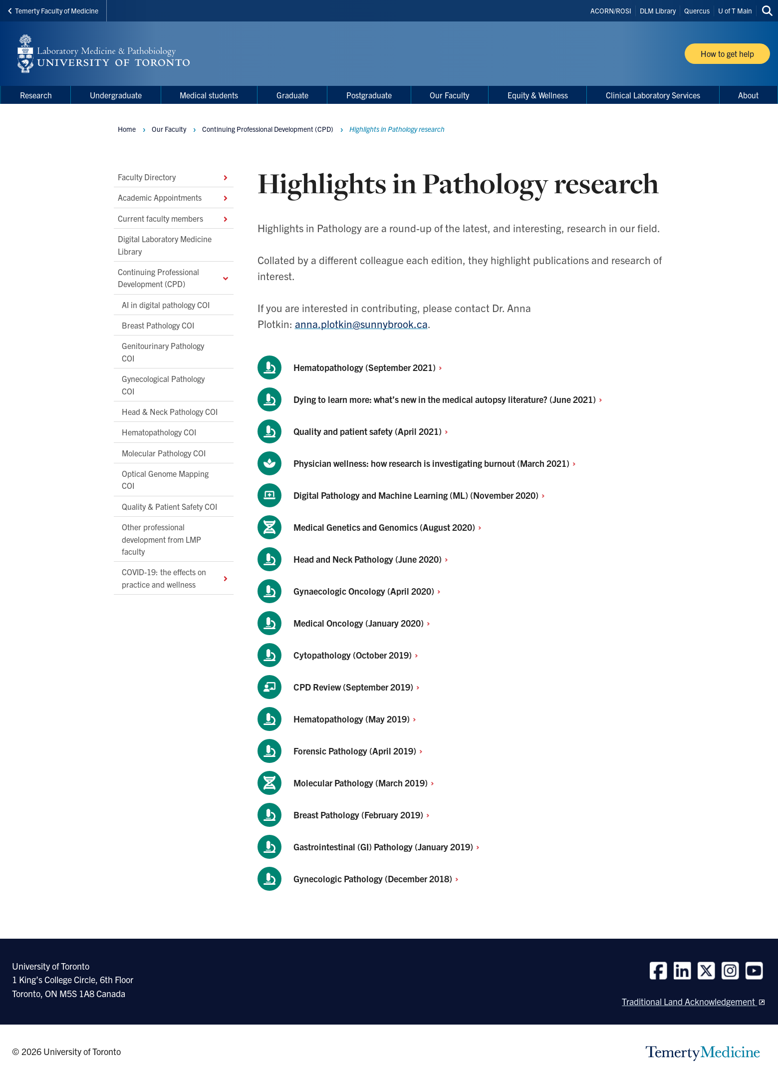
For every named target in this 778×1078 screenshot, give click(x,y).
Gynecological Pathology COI (163, 384)
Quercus (697, 10)
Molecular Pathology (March (366, 782)
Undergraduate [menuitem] (116, 95)
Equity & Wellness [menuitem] (538, 95)
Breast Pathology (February (364, 814)
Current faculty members (174, 218)
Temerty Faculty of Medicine (53, 10)
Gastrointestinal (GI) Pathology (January (389, 846)
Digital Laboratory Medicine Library (165, 245)
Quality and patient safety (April (373, 431)
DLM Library (658, 10)
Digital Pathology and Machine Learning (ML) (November (421, 495)
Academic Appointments (174, 197)
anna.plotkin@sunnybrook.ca (361, 323)
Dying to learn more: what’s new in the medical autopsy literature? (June (450, 399)
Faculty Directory (174, 177)
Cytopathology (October (358, 655)
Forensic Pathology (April (360, 750)
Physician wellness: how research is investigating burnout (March (437, 463)
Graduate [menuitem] (292, 95)
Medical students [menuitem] (209, 95)
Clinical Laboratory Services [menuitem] (653, 95)
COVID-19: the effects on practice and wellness (176, 578)
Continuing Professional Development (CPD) (174, 277)
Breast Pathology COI (158, 325)
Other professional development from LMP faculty (161, 539)
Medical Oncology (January (364, 623)
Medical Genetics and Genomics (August (390, 527)
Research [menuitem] (36, 95)
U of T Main (735, 10)
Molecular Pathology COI (164, 452)
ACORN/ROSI (610, 10)
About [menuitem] (748, 95)
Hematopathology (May (357, 718)
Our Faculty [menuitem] (449, 95)
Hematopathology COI (159, 432)
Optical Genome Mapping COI (165, 479)
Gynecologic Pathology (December (378, 878)
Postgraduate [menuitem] (369, 95)
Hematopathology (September (370, 367)
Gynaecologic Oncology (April (369, 591)
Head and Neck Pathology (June (373, 559)
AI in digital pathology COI (166, 304)
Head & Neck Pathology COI (170, 411)
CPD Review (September (359, 687)
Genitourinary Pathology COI (163, 351)
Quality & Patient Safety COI (169, 506)
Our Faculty (169, 128)
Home (127, 128)
